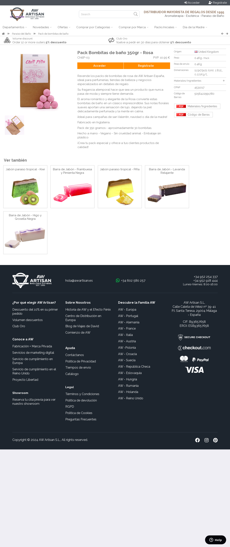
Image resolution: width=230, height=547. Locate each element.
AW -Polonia (127, 347)
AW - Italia (125, 335)
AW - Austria (127, 341)
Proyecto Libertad (25, 380)
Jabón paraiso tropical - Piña (120, 169)
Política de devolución (81, 400)
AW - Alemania (128, 322)
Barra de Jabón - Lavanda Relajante (167, 171)
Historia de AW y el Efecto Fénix (88, 309)
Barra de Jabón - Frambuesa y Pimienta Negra (72, 171)
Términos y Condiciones (82, 394)
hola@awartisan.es (79, 280)
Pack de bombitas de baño (53, 33)
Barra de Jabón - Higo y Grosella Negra (25, 217)
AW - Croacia (127, 354)
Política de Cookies (78, 413)
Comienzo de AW (77, 332)
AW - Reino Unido (130, 398)
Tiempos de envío (78, 367)
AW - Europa (127, 309)
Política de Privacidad (80, 361)
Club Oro (18, 326)
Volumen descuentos (27, 320)
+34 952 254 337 (206, 277)
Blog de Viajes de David (82, 326)
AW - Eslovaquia (130, 373)
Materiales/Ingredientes (199, 80)
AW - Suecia (126, 360)
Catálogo (72, 374)
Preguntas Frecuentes (80, 419)
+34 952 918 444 (205, 280)
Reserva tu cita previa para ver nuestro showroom (33, 402)
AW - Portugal (128, 316)
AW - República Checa (134, 366)
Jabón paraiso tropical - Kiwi (25, 169)
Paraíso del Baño (21, 33)
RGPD (69, 406)
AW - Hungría (127, 379)
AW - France (127, 328)
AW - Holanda (128, 392)
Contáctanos (74, 355)
